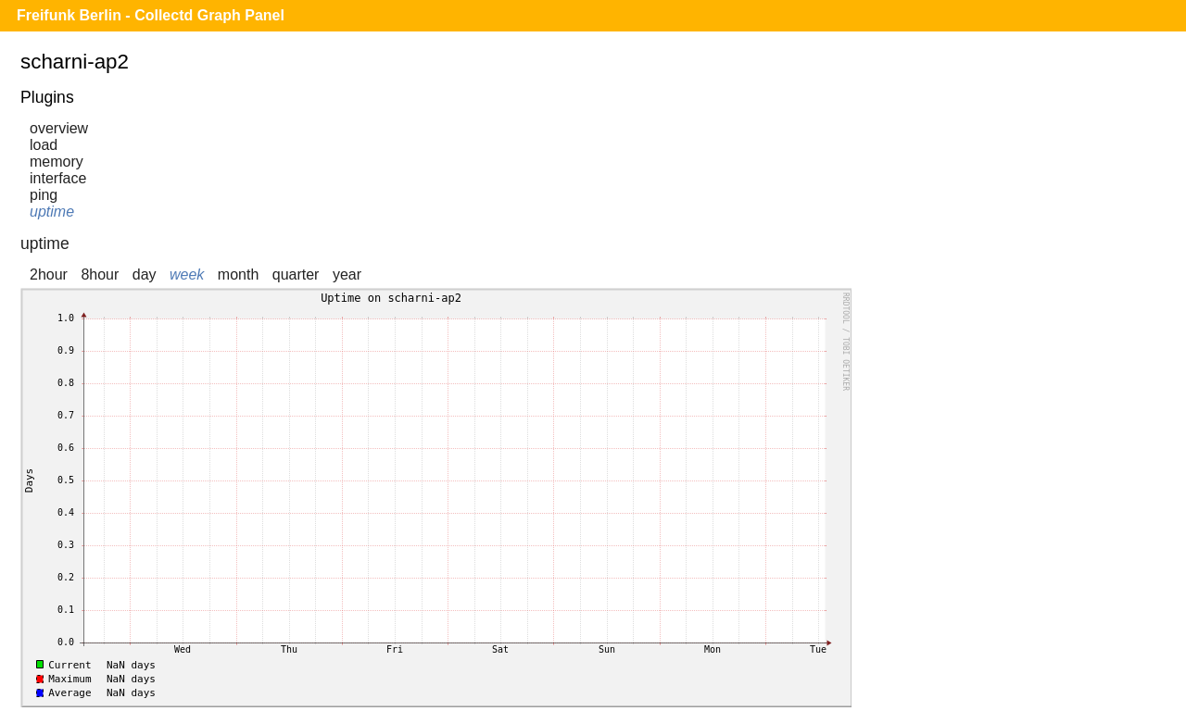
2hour (49, 274)
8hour (100, 274)
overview (59, 128)
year (347, 274)
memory (56, 161)
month (238, 274)
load (43, 145)
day (144, 274)
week (187, 274)
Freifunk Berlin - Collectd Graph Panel (150, 15)
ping (43, 195)
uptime (52, 211)
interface (58, 178)
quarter (296, 274)
